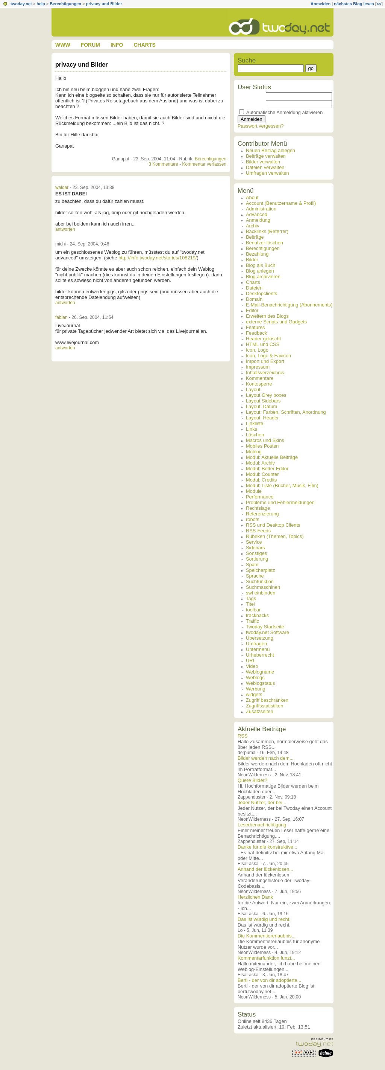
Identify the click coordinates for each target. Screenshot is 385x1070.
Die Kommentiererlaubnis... (267, 936)
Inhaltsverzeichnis (265, 372)
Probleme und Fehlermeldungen (280, 502)
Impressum (258, 367)
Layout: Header (262, 418)
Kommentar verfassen (204, 164)
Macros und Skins (265, 440)
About (252, 197)
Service (254, 542)
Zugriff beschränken (267, 700)
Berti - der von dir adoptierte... (269, 980)
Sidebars (255, 547)
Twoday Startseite (265, 627)
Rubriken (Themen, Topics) (274, 536)
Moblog (254, 451)
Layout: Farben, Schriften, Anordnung (286, 412)
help (40, 4)
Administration (261, 209)
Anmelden (320, 4)
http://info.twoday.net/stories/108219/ (157, 258)
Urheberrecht (260, 655)
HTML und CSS (262, 344)
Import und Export (265, 361)
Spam (252, 564)
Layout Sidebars (263, 401)
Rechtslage (258, 508)
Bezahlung (257, 254)
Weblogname (260, 672)
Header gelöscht (263, 338)
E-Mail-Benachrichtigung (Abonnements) (289, 305)
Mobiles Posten (262, 446)
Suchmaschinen (263, 587)
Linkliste (254, 423)
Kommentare (259, 378)
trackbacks (257, 615)
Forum (90, 45)
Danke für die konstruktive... (267, 847)
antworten (65, 229)
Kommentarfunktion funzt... (266, 958)
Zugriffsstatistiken (264, 706)
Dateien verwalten (265, 167)
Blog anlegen (260, 271)
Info (117, 45)
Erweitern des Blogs (267, 316)
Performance (259, 497)
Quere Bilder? (252, 780)
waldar (61, 187)
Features (255, 327)
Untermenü (258, 649)
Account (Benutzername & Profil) (281, 203)
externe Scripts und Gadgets (276, 322)
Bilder (252, 259)
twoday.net (21, 4)
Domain (254, 299)
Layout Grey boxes (266, 395)
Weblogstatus (260, 683)
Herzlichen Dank (255, 897)
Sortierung (257, 559)
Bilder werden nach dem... (266, 758)
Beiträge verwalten (266, 156)
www (62, 45)
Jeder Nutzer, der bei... (262, 802)
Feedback (256, 333)
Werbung (255, 689)
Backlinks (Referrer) (267, 231)
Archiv (252, 226)
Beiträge (255, 237)
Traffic (252, 621)
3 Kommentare (163, 164)
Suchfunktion (260, 581)
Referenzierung (262, 514)
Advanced (256, 214)
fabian (61, 317)
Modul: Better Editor (267, 468)
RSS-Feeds (258, 530)
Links (251, 429)
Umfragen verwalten (267, 173)
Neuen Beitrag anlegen (270, 150)
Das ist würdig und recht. (264, 919)
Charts (144, 45)
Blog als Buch (260, 265)
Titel (250, 604)
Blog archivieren (263, 276)
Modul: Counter (262, 474)
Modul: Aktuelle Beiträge (272, 457)
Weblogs (255, 677)
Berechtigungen (65, 4)
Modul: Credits (261, 480)
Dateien (254, 288)
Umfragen (256, 643)
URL (251, 660)
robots (252, 519)
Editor (252, 310)
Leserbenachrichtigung (262, 825)
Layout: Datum (261, 406)
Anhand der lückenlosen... (265, 869)
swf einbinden (260, 593)
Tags (251, 598)
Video (252, 666)
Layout (253, 389)
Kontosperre (259, 384)
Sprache (255, 576)
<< (378, 4)
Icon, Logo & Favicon (268, 355)
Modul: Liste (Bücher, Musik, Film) (282, 485)
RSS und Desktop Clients (273, 525)
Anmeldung (258, 220)
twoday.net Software (267, 632)
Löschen (255, 434)
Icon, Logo (257, 350)
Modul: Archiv (260, 463)
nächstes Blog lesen (354, 4)
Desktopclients (261, 293)
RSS (242, 736)
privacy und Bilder (104, 4)
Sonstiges (256, 553)
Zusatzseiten (259, 711)
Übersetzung (259, 638)
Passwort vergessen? (260, 126)
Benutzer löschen (264, 242)
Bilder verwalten (263, 162)
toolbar (253, 610)
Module (254, 491)
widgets (254, 694)
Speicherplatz (260, 570)
